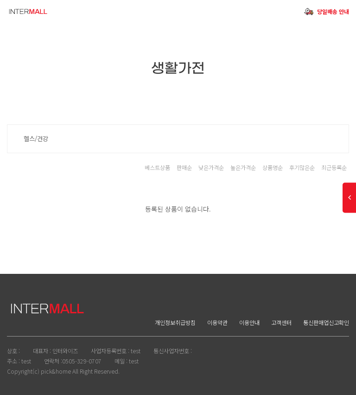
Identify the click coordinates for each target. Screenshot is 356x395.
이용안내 (249, 322)
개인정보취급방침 (175, 322)
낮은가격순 (211, 167)
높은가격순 (243, 167)
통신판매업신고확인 (326, 322)
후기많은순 (302, 167)
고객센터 (281, 322)
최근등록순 (334, 167)
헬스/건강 (36, 138)
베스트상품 (157, 167)
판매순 (184, 167)
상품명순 (272, 167)
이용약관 (217, 322)
